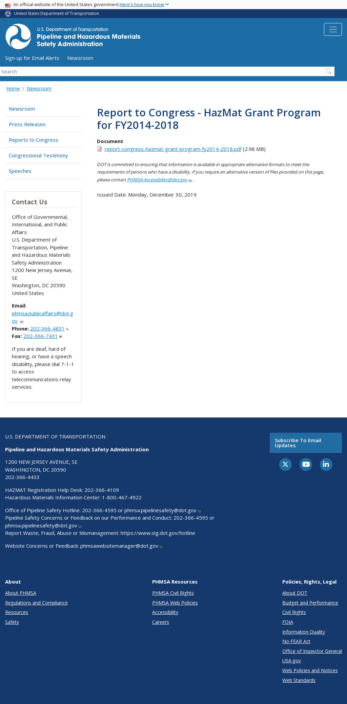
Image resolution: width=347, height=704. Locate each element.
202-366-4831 (49, 328)
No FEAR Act (296, 641)
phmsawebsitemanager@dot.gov (121, 545)
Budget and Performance (310, 602)
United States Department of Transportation (56, 13)
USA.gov (291, 660)
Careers (160, 622)
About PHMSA (20, 593)
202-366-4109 (101, 489)
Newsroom (80, 57)
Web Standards (298, 680)
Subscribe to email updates (298, 443)
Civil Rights (294, 612)
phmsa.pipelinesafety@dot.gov (162, 510)
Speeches (20, 170)
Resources (16, 612)
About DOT (294, 593)
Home (13, 88)
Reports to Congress (33, 139)
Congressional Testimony (38, 155)
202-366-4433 (22, 477)
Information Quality (303, 632)
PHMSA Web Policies (175, 602)
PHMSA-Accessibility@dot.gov (159, 180)
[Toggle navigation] (333, 29)
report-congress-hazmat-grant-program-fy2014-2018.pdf (173, 148)
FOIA (287, 622)
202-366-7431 (42, 336)
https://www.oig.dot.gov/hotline (158, 532)
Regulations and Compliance (36, 602)
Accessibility (165, 612)
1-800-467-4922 (122, 497)
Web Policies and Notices (310, 670)
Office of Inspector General (312, 651)
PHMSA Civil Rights (173, 593)
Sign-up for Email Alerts (32, 57)
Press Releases (27, 124)
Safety (12, 622)
